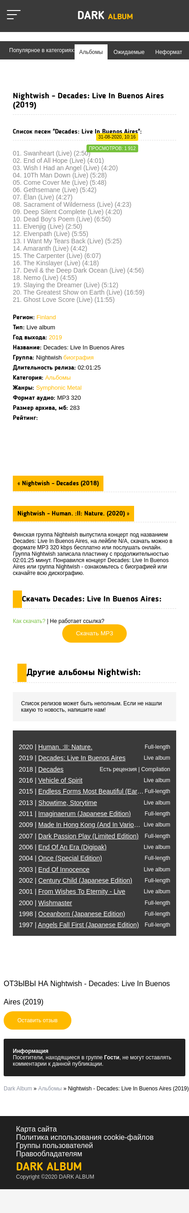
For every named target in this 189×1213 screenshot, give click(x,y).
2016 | (50, 780)
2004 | (60, 858)
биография (79, 357)
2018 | (41, 769)
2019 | (72, 758)
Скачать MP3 (94, 633)
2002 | (75, 880)
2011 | (75, 813)
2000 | (45, 903)
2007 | (79, 836)
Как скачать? (29, 621)
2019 (55, 337)
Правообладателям (49, 1154)
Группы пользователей (54, 1145)
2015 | (97, 791)
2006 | (63, 847)
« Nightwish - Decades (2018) (58, 483)
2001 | (72, 891)
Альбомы (58, 377)
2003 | (54, 869)
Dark (105, 16)
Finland (46, 317)
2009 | (100, 824)
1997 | (79, 925)
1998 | (72, 914)
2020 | (55, 747)
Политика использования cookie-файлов (85, 1137)
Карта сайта (36, 1129)
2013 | (58, 802)
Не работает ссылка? (77, 621)
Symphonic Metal (59, 387)
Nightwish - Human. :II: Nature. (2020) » (73, 513)
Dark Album (49, 1167)
